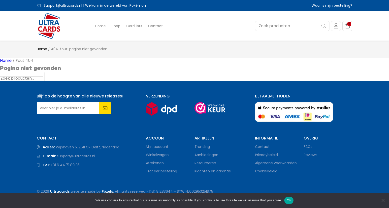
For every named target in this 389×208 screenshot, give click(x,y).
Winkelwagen (157, 154)
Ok (289, 200)
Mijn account (157, 146)
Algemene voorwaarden (276, 163)
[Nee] (382, 200)
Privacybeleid (266, 154)
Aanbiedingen (206, 154)
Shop (116, 25)
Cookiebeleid (266, 171)
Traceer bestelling (161, 171)
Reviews (310, 154)
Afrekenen (155, 163)
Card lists (134, 25)
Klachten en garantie (212, 171)
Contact (155, 25)
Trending (202, 146)
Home (100, 25)
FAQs (308, 146)
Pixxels (107, 191)
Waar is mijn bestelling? (332, 5)
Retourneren (205, 163)
